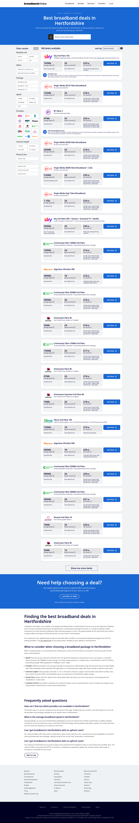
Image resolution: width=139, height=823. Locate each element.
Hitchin (86, 780)
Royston (87, 786)
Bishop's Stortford (90, 772)
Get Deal (111, 63)
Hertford (57, 780)
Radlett (26, 786)
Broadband (69, 3)
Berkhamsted (59, 772)
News (97, 807)
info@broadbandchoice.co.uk (63, 814)
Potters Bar (88, 783)
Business (91, 3)
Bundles (81, 3)
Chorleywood (28, 777)
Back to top (31, 756)
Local (111, 3)
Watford (87, 792)
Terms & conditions (69, 807)
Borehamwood (29, 775)
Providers (101, 3)
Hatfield (87, 777)
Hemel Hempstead (30, 780)
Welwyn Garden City (31, 794)
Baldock (27, 772)
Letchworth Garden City (62, 783)
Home (59, 13)
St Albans (57, 789)
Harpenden (58, 777)
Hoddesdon (28, 783)
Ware (56, 792)
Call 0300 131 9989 (69, 596)
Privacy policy (85, 807)
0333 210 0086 (84, 814)
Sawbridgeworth (30, 789)
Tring (26, 792)
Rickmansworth (59, 786)
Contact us (54, 807)
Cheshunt (87, 775)
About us (43, 807)
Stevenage (87, 789)
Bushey (56, 775)
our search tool (46, 641)
